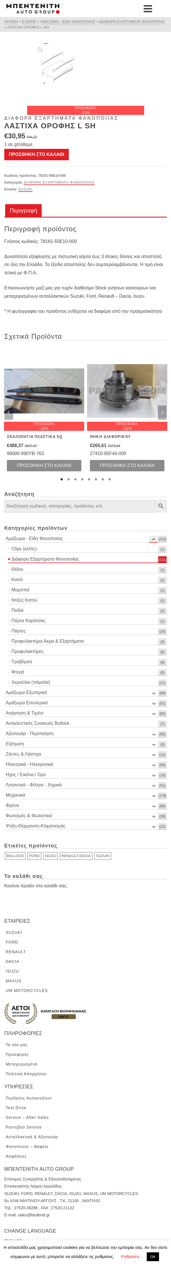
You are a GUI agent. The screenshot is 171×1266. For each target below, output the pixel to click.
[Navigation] (159, 8)
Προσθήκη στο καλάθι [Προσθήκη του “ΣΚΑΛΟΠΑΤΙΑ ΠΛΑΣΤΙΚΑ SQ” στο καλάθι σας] (44, 465)
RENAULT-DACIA (76, 856)
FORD (34, 856)
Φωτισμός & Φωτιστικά (29, 815)
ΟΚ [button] (153, 1257)
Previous (9, 412)
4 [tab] (82, 479)
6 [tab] (96, 479)
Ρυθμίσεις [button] (130, 1256)
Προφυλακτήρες (27, 651)
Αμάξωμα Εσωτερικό (27, 702)
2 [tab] (68, 479)
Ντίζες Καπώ (24, 600)
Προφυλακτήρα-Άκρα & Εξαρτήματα (47, 641)
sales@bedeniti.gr (34, 1215)
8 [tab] (109, 479)
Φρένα (12, 805)
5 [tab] (89, 479)
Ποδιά (17, 610)
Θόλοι (17, 569)
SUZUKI (25, 189)
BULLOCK (15, 856)
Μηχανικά (15, 795)
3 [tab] (75, 479)
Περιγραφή (23, 210)
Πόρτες (18, 630)
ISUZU (50, 856)
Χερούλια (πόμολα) (30, 682)
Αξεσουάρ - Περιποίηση (29, 733)
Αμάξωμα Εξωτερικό (26, 692)
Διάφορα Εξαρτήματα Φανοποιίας (59, 182)
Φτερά (17, 671)
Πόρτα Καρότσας (28, 620)
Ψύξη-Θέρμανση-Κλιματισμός (35, 825)
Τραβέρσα (21, 661)
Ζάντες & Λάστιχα (23, 754)
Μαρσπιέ (20, 589)
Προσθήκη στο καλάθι (36, 154)
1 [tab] (62, 479)
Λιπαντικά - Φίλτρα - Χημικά (34, 784)
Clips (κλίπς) (24, 548)
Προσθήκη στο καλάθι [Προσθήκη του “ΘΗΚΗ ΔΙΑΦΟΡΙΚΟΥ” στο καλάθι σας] (127, 465)
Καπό (17, 579)
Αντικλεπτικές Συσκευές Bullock (37, 723)
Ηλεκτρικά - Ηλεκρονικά (29, 764)
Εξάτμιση (15, 743)
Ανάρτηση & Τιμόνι (24, 713)
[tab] (23, 211)
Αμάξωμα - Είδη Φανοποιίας (34, 538)
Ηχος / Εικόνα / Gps (26, 774)
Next (162, 412)
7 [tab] (103, 479)
